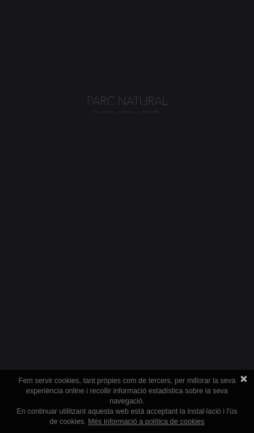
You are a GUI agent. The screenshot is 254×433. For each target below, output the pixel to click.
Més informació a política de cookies (146, 421)
